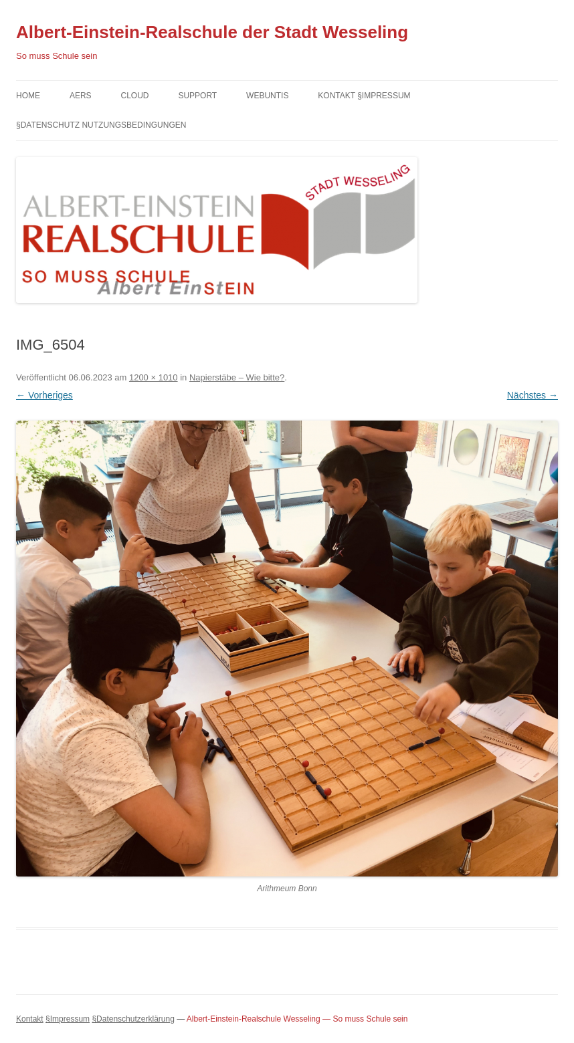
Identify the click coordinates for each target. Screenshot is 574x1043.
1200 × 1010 (153, 377)
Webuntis (267, 95)
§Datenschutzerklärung (133, 1019)
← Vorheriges (44, 395)
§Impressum (67, 1019)
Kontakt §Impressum (364, 95)
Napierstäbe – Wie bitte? (236, 377)
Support (197, 95)
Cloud (134, 95)
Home (28, 95)
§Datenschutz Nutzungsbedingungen (101, 125)
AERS (81, 95)
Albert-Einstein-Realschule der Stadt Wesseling (212, 32)
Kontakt (29, 1019)
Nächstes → (532, 395)
